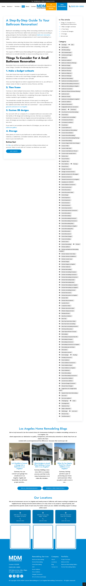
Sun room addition (66, 398)
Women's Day (65, 413)
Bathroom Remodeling (67, 78)
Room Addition (65, 360)
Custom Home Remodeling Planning (70, 138)
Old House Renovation (67, 329)
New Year (64, 318)
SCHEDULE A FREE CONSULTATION (43, 1)
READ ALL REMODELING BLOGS (29, 488)
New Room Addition (66, 316)
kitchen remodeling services (68, 290)
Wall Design (64, 411)
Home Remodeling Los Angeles (69, 226)
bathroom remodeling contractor (70, 81)
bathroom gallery (11, 127)
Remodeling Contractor (67, 342)
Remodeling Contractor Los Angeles (70, 344)
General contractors (67, 177)
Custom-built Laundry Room (69, 153)
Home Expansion (66, 197)
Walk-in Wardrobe (66, 408)
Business (64, 109)
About (27, 6)
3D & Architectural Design (39, 577)
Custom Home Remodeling (68, 135)
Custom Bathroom (66, 127)
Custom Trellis (65, 145)
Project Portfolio (65, 559)
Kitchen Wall (65, 298)
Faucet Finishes (65, 158)
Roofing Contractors (67, 357)
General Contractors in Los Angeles (70, 179)
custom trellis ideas (66, 148)
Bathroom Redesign (66, 75)
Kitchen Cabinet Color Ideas (68, 254)
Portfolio (17, 6)
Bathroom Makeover (66, 73)
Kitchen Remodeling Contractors (69, 277)
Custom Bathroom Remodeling (69, 130)
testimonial (62, 5)
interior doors (65, 241)
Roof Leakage (65, 355)
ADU (23, 6)
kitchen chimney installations (69, 256)
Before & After (65, 562)
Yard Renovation (66, 416)
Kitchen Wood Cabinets (67, 300)
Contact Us (54, 567)
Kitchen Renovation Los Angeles (69, 295)
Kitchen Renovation (66, 292)
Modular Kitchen (66, 313)
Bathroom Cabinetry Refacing (69, 62)
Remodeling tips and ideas (68, 347)
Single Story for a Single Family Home (68, 389)
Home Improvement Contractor (69, 210)
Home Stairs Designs (67, 236)
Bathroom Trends (66, 96)
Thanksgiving (65, 400)
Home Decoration (66, 189)
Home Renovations (66, 234)
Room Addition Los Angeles (68, 368)
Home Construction (66, 187)
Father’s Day (65, 156)
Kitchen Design (65, 261)
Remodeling (64, 334)
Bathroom (64, 57)
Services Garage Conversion (68, 383)
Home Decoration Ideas (67, 192)
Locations (54, 562)
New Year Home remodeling (68, 323)
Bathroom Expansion (67, 68)
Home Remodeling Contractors (69, 221)
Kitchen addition (66, 246)
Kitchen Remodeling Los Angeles (69, 285)
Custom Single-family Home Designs (70, 143)
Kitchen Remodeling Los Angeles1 (70, 287)
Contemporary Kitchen (67, 119)
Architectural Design (66, 55)
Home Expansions (66, 200)
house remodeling (66, 239)
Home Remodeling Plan (67, 228)
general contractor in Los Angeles (16, 107)
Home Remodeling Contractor (69, 218)
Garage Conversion (66, 169)
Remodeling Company (67, 339)
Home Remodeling (66, 215)
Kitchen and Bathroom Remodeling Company (68, 250)
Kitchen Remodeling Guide (68, 279)
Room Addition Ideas (67, 365)
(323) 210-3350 (76, 6)
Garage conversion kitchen (68, 171)
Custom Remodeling (67, 140)
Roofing (75, 355)
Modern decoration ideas (68, 308)
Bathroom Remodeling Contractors (70, 83)
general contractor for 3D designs (70, 174)
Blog (52, 564)
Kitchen (78, 244)
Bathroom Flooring (66, 70)
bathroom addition (66, 60)
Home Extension (66, 202)
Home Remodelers (66, 213)
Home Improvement (66, 208)
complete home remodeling (68, 117)
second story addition (67, 380)
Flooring (75, 164)
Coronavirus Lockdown (67, 122)
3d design (64, 44)
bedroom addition (66, 101)
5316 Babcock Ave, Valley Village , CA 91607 (43, 515)
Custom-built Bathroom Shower (69, 151)
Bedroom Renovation (67, 104)
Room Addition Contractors (68, 362)
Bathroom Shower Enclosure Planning (71, 91)
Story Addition (36, 572)
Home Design (65, 195)
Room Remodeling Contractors (69, 375)
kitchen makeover (66, 266)
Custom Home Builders (67, 132)
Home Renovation (66, 231)
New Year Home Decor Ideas (68, 321)
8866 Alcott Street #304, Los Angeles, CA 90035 (20, 515)
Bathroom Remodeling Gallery (69, 564)
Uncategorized (65, 403)
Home (3, 6)
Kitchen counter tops (67, 259)
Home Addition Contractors (68, 184)
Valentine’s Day (65, 406)
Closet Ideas (65, 114)
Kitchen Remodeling (66, 269)
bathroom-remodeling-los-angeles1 (70, 99)
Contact (33, 6)
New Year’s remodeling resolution (70, 326)
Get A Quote (13, 151)
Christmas (73, 109)
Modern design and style (68, 311)
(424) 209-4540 (65, 520)
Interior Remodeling (66, 244)
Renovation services (66, 352)
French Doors (65, 166)
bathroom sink (65, 94)
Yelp (9, 145)
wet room (74, 411)
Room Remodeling (66, 373)
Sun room (64, 395)
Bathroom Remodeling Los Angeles (70, 86)
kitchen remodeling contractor (69, 274)
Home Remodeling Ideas (67, 223)
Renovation (64, 349)
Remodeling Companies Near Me (69, 336)
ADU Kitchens (65, 47)
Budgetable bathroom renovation (70, 107)
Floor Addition (65, 164)
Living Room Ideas (66, 305)
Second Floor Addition (67, 378)
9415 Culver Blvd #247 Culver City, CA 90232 (65, 515)
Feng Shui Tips (65, 161)
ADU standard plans (66, 52)
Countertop (64, 125)
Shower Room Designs (67, 386)
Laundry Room (65, 303)
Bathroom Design (66, 65)
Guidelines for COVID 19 (67, 182)
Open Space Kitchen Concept (69, 331)
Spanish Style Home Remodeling (69, 393)
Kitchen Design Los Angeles (68, 264)
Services (9, 6)
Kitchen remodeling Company (69, 272)
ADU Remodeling (66, 50)
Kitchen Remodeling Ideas (68, 282)
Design (51, 6)
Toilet (74, 400)
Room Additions (66, 370)
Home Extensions (66, 205)
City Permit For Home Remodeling (70, 112)
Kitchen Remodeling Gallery (68, 567)
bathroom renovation (43, 35)
